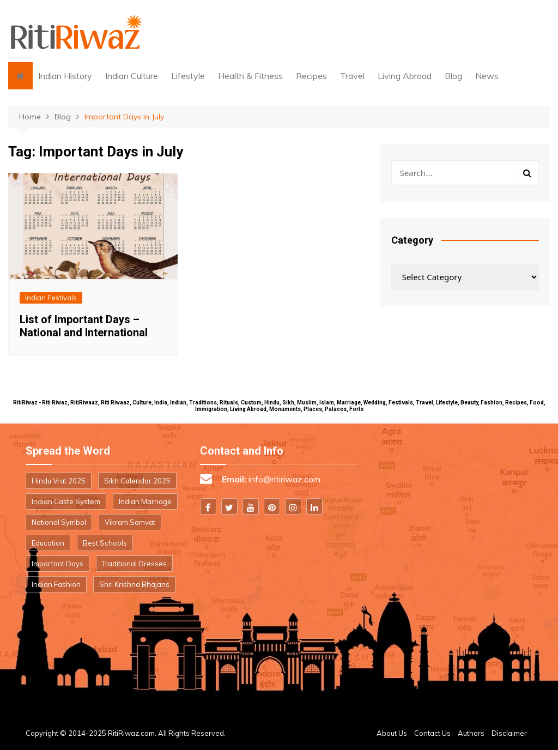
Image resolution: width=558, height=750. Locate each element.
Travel (352, 75)
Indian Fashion (56, 584)
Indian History (65, 75)
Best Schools (105, 543)
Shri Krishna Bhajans (134, 584)
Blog (453, 75)
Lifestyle (188, 75)
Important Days (57, 563)
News (487, 75)
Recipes (311, 75)
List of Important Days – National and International (84, 326)
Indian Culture (131, 75)
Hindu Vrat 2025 (59, 480)
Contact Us (432, 733)
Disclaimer (509, 733)
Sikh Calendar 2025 (137, 480)
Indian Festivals (51, 297)
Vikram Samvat (130, 522)
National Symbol (59, 522)
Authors (471, 733)
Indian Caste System (66, 501)
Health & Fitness (250, 75)
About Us (392, 733)
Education (48, 543)
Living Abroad (405, 75)
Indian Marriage (145, 501)
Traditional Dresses (134, 563)
